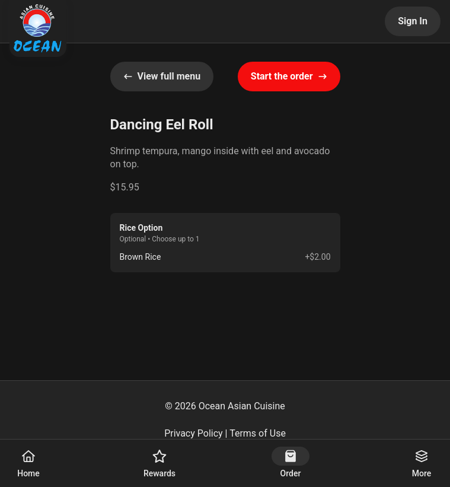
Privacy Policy (193, 433)
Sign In (412, 21)
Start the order (289, 76)
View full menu (162, 76)
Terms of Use (257, 433)
